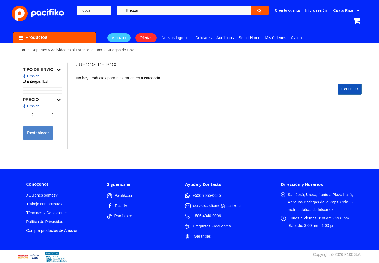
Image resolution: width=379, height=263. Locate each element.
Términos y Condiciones (46, 213)
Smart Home (249, 38)
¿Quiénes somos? (42, 195)
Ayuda (296, 38)
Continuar (349, 89)
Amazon (119, 38)
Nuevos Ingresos (176, 38)
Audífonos (225, 38)
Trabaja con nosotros (44, 204)
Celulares (203, 38)
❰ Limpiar (31, 76)
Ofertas (146, 38)
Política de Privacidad (44, 221)
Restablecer (38, 133)
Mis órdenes (275, 38)
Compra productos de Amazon (52, 230)
